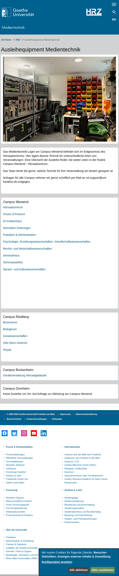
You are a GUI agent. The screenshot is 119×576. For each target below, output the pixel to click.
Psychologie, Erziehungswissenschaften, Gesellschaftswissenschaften (47, 241)
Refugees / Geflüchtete (76, 468)
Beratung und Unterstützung (78, 515)
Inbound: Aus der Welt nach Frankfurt (83, 454)
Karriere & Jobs (13, 475)
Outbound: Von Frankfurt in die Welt (82, 458)
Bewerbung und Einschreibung (80, 504)
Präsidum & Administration (19, 234)
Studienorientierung (74, 501)
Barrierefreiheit (14, 419)
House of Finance (14, 214)
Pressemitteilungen (15, 454)
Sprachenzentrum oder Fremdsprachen (84, 475)
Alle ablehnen (79, 570)
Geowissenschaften (15, 336)
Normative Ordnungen (17, 228)
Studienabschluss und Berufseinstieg (83, 512)
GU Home (6, 40)
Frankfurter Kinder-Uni (17, 479)
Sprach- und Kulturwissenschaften (24, 269)
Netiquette (57, 419)
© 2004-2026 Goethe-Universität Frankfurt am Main (31, 414)
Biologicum (10, 329)
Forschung (11, 490)
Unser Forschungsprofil (17, 504)
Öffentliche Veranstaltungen (19, 458)
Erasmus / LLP (72, 461)
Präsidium (11, 537)
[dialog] (79, 562)
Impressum (65, 414)
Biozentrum (10, 322)
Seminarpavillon (13, 262)
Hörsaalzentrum (13, 207)
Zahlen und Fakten (15, 482)
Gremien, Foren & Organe (18, 551)
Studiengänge (71, 497)
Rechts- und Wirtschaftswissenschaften (27, 248)
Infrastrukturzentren (15, 512)
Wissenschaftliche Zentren (19, 501)
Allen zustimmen (102, 570)
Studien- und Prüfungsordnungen (81, 519)
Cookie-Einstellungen (36, 419)
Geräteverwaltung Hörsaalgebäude (24, 375)
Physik (7, 349)
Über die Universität (16, 530)
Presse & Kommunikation (19, 447)
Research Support (15, 497)
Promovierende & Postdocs (19, 515)
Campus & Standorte (16, 544)
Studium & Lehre (73, 490)
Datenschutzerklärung (86, 414)
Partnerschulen (72, 522)
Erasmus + (70, 472)
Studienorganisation (74, 508)
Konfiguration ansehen (57, 562)
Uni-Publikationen (14, 461)
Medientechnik (13, 27)
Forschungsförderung (16, 508)
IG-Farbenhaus (12, 221)
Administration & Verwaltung (20, 541)
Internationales (72, 447)
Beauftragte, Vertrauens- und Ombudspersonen (29, 555)
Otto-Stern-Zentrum (15, 342)
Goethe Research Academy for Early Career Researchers (86, 481)
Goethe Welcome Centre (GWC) (80, 465)
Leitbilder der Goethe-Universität (22, 548)
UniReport (11, 468)
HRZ (18, 40)
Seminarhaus (11, 255)
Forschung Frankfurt (16, 472)
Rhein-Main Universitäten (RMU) (22, 558)
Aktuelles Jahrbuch (15, 465)
